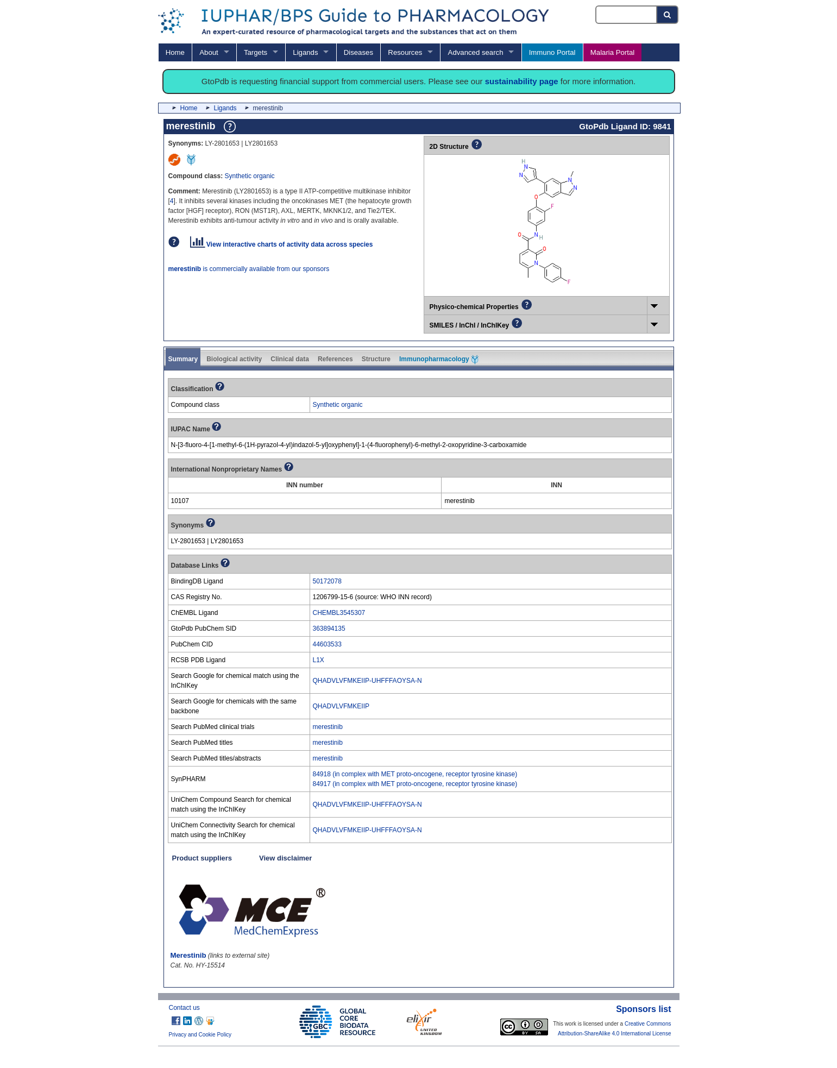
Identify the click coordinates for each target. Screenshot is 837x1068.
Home (175, 52)
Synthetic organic (250, 176)
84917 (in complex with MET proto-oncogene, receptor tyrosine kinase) (415, 784)
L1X (318, 660)
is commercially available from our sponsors (249, 269)
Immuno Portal (552, 52)
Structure (376, 359)
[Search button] (667, 14)
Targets (255, 52)
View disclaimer (285, 858)
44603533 (327, 644)
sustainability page (521, 81)
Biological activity (234, 359)
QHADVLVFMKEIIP (341, 706)
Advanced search (476, 52)
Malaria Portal (612, 52)
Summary (183, 359)
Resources (405, 52)
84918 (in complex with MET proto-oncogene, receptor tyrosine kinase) (415, 774)
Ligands (305, 52)
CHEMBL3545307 (339, 613)
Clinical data (289, 359)
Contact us (184, 1008)
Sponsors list (643, 1009)
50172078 (327, 581)
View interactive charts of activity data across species (281, 244)
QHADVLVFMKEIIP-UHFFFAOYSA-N (367, 680)
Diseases (358, 52)
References (335, 359)
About (208, 52)
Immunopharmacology (439, 360)
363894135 (329, 628)
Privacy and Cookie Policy (200, 1035)
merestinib (328, 727)
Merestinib (188, 955)
